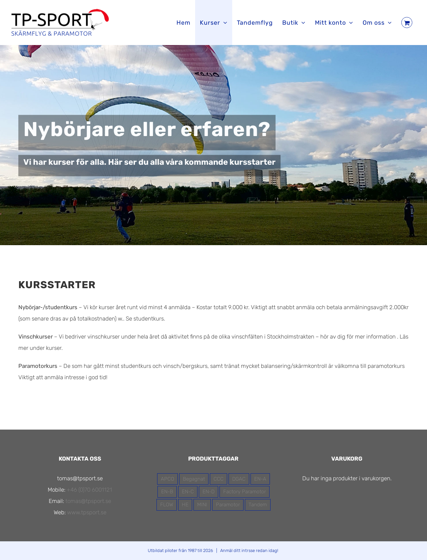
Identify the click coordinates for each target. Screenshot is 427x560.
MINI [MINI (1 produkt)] (202, 505)
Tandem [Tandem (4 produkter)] (258, 505)
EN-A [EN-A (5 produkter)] (260, 479)
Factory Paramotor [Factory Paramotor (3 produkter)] (244, 492)
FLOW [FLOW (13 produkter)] (166, 505)
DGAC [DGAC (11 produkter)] (239, 479)
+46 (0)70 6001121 (89, 489)
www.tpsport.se (86, 512)
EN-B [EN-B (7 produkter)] (167, 492)
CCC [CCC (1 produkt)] (219, 479)
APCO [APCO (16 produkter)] (167, 479)
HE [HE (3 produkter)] (185, 505)
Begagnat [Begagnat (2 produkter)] (194, 479)
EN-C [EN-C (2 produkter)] (188, 492)
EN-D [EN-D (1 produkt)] (208, 492)
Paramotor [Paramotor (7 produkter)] (228, 505)
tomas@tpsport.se (88, 501)
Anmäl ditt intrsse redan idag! (249, 550)
